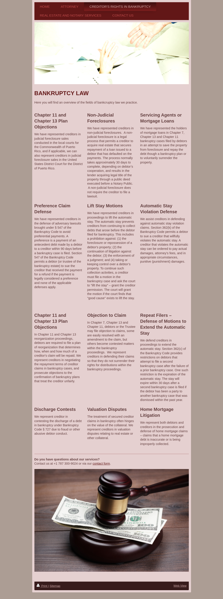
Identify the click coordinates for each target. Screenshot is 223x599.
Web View (180, 585)
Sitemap (55, 586)
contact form (101, 463)
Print (42, 586)
